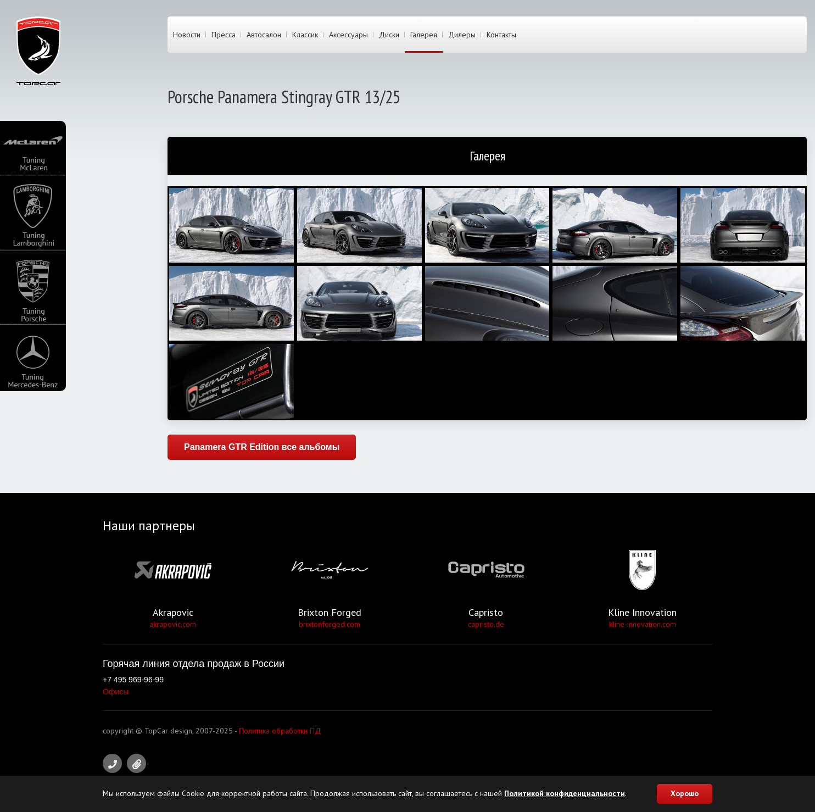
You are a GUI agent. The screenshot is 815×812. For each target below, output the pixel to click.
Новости (186, 35)
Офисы (116, 691)
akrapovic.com (172, 624)
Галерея (423, 35)
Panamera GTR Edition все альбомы (261, 447)
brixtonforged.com (329, 624)
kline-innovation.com (642, 624)
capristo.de (486, 624)
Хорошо (685, 793)
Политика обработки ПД (280, 731)
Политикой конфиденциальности (564, 793)
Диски (389, 35)
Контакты (501, 35)
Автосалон (264, 35)
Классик (305, 35)
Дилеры (462, 35)
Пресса (223, 35)
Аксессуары (348, 35)
